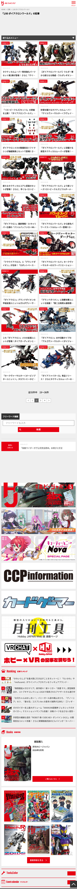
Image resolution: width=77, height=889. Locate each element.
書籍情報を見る (36, 860)
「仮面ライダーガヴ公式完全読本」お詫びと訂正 (41, 448)
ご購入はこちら (51, 779)
